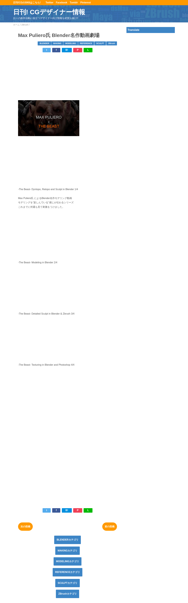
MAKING (57, 43)
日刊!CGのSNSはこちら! (28, 2)
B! (67, 50)
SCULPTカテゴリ (67, 583)
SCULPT (100, 43)
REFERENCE (86, 43)
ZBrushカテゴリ (67, 593)
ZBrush (111, 43)
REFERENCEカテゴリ (67, 572)
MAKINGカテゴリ (67, 550)
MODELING (70, 43)
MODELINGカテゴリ (67, 561)
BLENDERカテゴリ (67, 539)
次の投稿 (25, 526)
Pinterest (85, 2)
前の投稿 (110, 526)
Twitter (49, 2)
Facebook (61, 2)
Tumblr (74, 2)
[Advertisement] (67, 76)
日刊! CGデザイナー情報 (49, 12)
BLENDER (44, 43)
